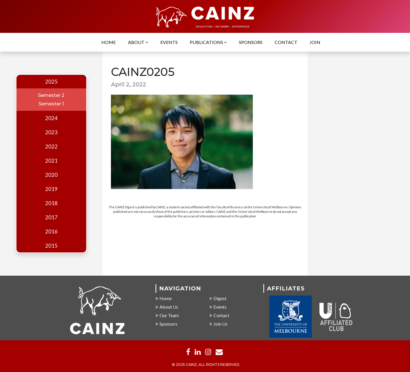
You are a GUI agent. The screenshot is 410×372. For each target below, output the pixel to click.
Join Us (218, 324)
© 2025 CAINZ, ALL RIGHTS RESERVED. (206, 365)
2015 (51, 246)
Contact (286, 42)
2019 (51, 189)
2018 (51, 203)
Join (315, 42)
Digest (217, 298)
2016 (51, 231)
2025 (51, 81)
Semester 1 (51, 104)
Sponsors (250, 42)
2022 (51, 146)
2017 (51, 217)
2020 (51, 175)
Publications (208, 42)
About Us (166, 307)
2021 (51, 161)
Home (108, 42)
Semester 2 (51, 95)
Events (169, 42)
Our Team (167, 315)
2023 (51, 132)
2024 (51, 118)
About (138, 42)
